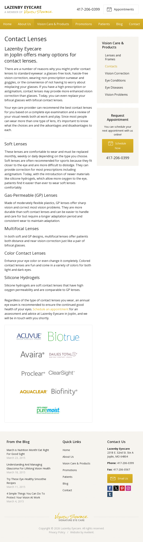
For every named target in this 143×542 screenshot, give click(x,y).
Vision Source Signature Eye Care (71, 516)
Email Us (119, 478)
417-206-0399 (88, 9)
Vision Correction (117, 73)
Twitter (116, 488)
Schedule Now (117, 145)
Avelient (89, 532)
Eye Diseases (114, 87)
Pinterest (122, 488)
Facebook (109, 488)
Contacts (111, 66)
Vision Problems (116, 95)
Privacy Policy (57, 532)
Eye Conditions (115, 80)
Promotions (83, 24)
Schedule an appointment (51, 309)
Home (7, 24)
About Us (24, 24)
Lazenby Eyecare (71, 528)
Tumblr (109, 494)
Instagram (128, 488)
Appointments (120, 9)
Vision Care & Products (53, 24)
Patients (104, 24)
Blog (119, 24)
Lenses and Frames (113, 57)
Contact (134, 24)
